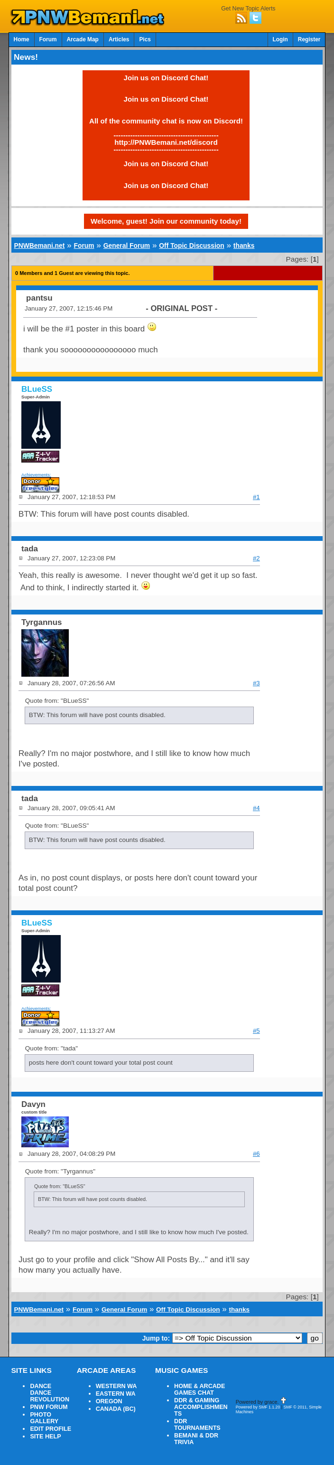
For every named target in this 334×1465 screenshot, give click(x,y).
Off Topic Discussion (191, 245)
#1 (256, 497)
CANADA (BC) (116, 1409)
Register (309, 39)
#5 (256, 1030)
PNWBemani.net (39, 245)
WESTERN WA (116, 1386)
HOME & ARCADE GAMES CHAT (199, 1389)
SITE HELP (45, 1436)
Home (21, 39)
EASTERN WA (116, 1393)
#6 (256, 1153)
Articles (119, 39)
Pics (144, 39)
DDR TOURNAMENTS (197, 1424)
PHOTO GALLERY (44, 1418)
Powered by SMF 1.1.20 (258, 1407)
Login (280, 39)
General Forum (126, 245)
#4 (256, 808)
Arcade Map (83, 39)
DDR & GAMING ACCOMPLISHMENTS (201, 1407)
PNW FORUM (48, 1407)
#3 (256, 683)
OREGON (109, 1401)
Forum (48, 39)
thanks (244, 245)
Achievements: (36, 474)
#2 (256, 558)
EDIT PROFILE (50, 1429)
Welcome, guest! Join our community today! (166, 221)
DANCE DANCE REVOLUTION (49, 1393)
